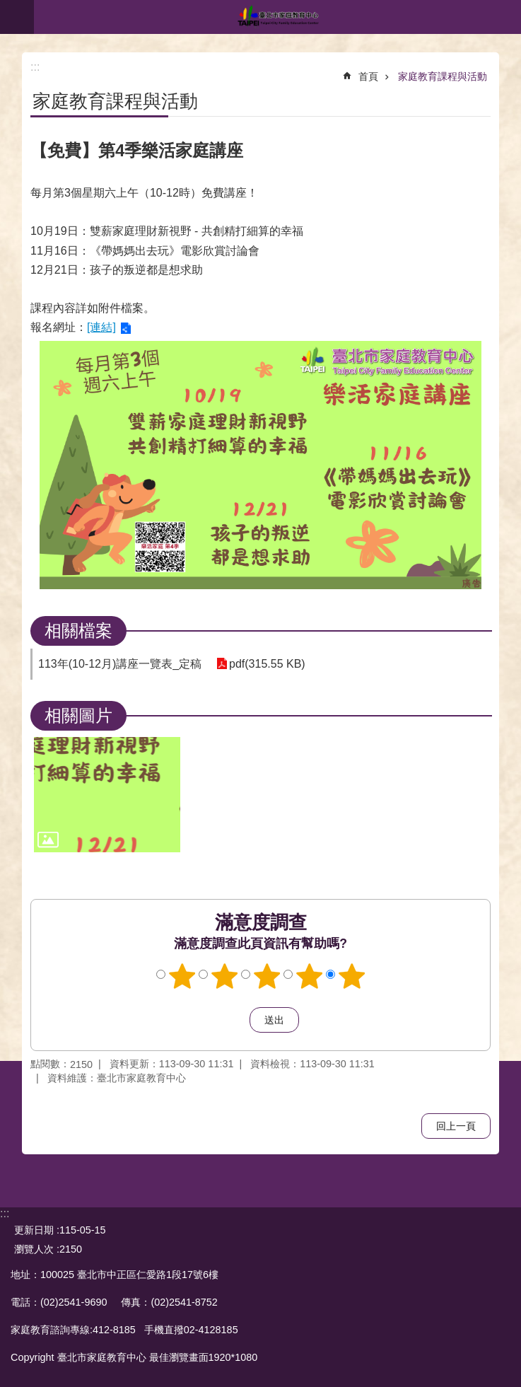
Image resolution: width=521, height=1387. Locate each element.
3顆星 (266, 976)
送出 (236, 1019)
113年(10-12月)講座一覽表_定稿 (119, 664)
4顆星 (308, 976)
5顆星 (351, 976)
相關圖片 (78, 715)
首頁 (368, 76)
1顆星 (181, 976)
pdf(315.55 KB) (266, 664)
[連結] (101, 327)
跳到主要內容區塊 (7, 7)
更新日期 (34, 1230)
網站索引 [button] (17, 17)
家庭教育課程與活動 (442, 76)
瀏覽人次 (34, 1249)
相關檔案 (78, 630)
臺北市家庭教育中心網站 (277, 17)
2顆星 (224, 976)
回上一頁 (456, 1126)
